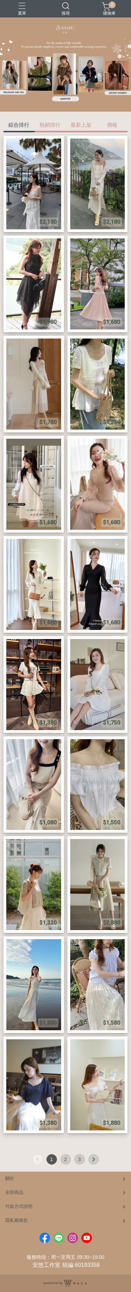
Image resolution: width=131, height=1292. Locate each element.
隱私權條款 (16, 1220)
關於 (9, 1178)
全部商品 (14, 1192)
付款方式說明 (18, 1206)
